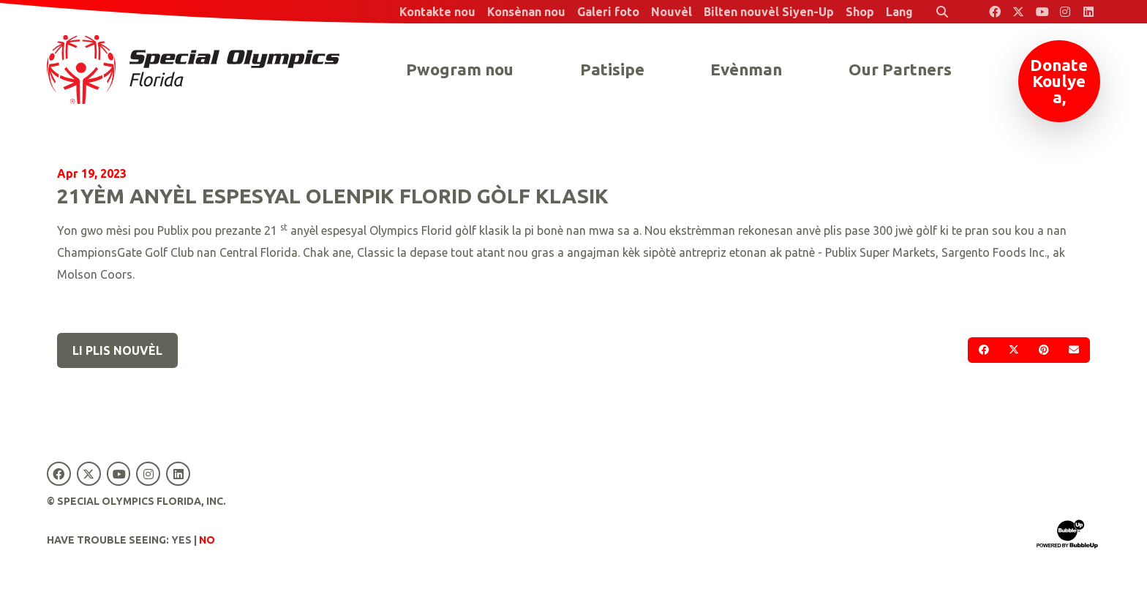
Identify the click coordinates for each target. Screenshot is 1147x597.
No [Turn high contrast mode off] (207, 540)
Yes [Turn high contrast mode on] (181, 540)
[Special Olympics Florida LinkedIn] (1088, 11)
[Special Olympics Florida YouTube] (1041, 11)
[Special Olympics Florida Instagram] (1065, 11)
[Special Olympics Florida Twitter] (1018, 11)
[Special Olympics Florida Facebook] (995, 11)
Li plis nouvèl (117, 350)
